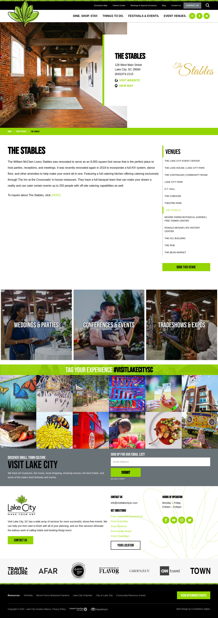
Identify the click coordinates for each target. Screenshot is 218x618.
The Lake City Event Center (182, 161)
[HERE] (56, 195)
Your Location (125, 545)
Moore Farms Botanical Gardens (52, 595)
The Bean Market (175, 252)
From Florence (119, 526)
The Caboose (173, 196)
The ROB (170, 245)
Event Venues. (175, 15)
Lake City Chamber (82, 595)
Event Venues (21, 131)
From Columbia (119, 521)
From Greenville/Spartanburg (127, 516)
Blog (164, 5)
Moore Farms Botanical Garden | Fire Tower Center (186, 219)
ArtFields (28, 595)
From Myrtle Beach (121, 531)
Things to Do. (113, 15)
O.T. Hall (170, 189)
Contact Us (176, 5)
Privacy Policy (59, 609)
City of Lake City (104, 595)
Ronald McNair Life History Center (182, 229)
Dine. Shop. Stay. (85, 15)
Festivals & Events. (143, 15)
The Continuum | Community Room (186, 175)
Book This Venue (186, 267)
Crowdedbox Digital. (200, 609)
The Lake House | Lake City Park (185, 168)
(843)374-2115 (124, 74)
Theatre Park (173, 203)
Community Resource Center (131, 595)
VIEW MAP (126, 85)
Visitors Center (119, 5)
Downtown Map (100, 5)
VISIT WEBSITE (129, 80)
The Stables (35, 131)
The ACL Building (175, 238)
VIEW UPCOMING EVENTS (193, 595)
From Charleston (120, 536)
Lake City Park (174, 182)
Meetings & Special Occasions (144, 5)
